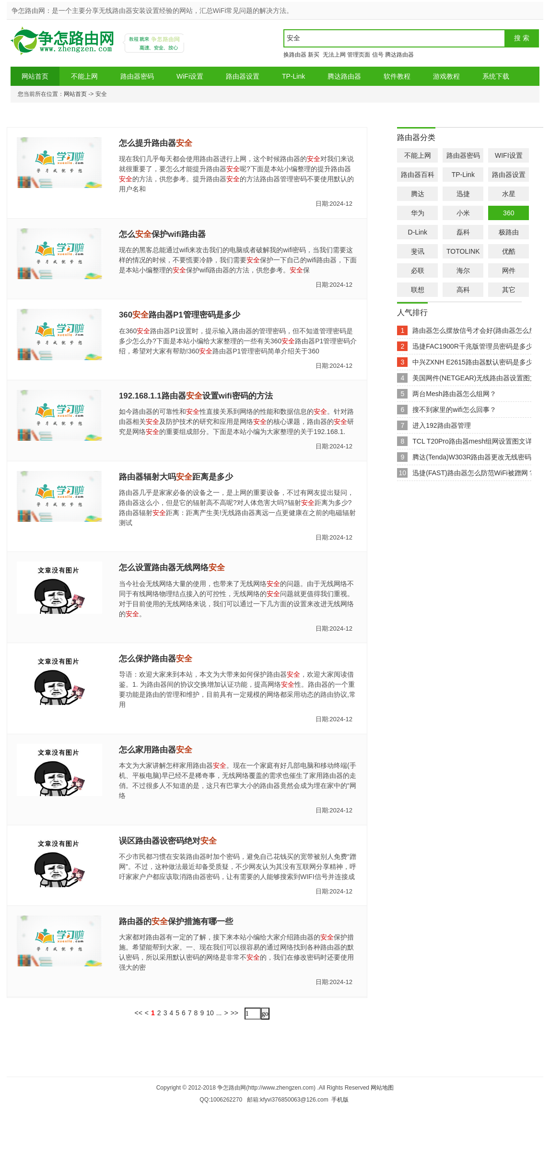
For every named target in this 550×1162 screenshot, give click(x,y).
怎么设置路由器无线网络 (172, 567)
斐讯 (417, 251)
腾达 (417, 194)
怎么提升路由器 (155, 143)
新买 (313, 54)
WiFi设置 (189, 76)
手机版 (340, 1099)
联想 (417, 289)
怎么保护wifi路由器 (162, 234)
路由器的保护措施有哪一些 (176, 921)
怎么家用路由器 (155, 749)
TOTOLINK (463, 251)
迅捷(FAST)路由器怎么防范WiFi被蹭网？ (473, 473)
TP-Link (293, 76)
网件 (508, 270)
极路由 (509, 232)
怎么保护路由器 (155, 658)
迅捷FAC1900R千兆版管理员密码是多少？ (475, 346)
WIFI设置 (509, 155)
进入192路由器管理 (441, 425)
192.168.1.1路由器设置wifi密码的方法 (196, 395)
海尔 (463, 270)
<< (138, 1013)
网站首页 (35, 76)
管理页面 (358, 54)
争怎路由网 (64, 44)
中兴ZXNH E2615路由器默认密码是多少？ (475, 362)
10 (210, 1013)
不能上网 (84, 76)
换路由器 (294, 54)
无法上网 (333, 54)
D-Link (417, 232)
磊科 (463, 232)
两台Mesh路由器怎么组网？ (454, 394)
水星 (508, 194)
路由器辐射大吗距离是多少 (176, 476)
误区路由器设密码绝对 (168, 840)
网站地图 (382, 1087)
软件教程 (397, 76)
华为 (417, 213)
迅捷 (463, 194)
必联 (417, 270)
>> (234, 1013)
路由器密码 (137, 76)
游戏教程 (446, 76)
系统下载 (495, 76)
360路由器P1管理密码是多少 (179, 314)
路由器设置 (242, 76)
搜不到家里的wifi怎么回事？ (454, 409)
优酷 (508, 251)
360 (508, 213)
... (219, 1013)
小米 (463, 213)
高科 (463, 289)
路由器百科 (417, 174)
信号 (378, 54)
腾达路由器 (399, 54)
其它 (508, 289)
